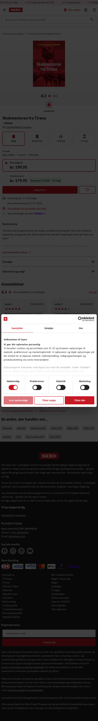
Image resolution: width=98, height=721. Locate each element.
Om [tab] (81, 328)
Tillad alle (79, 400)
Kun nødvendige (18, 400)
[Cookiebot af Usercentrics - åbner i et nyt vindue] (80, 318)
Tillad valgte (49, 400)
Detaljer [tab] (49, 328)
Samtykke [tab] (17, 328)
